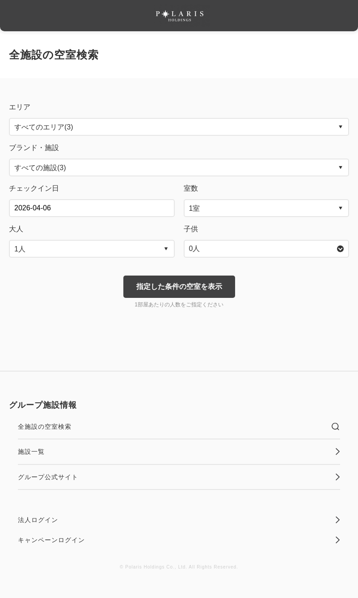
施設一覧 (179, 451)
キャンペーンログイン (179, 539)
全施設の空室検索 (179, 426)
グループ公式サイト (179, 477)
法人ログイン (179, 519)
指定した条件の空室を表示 (179, 286)
